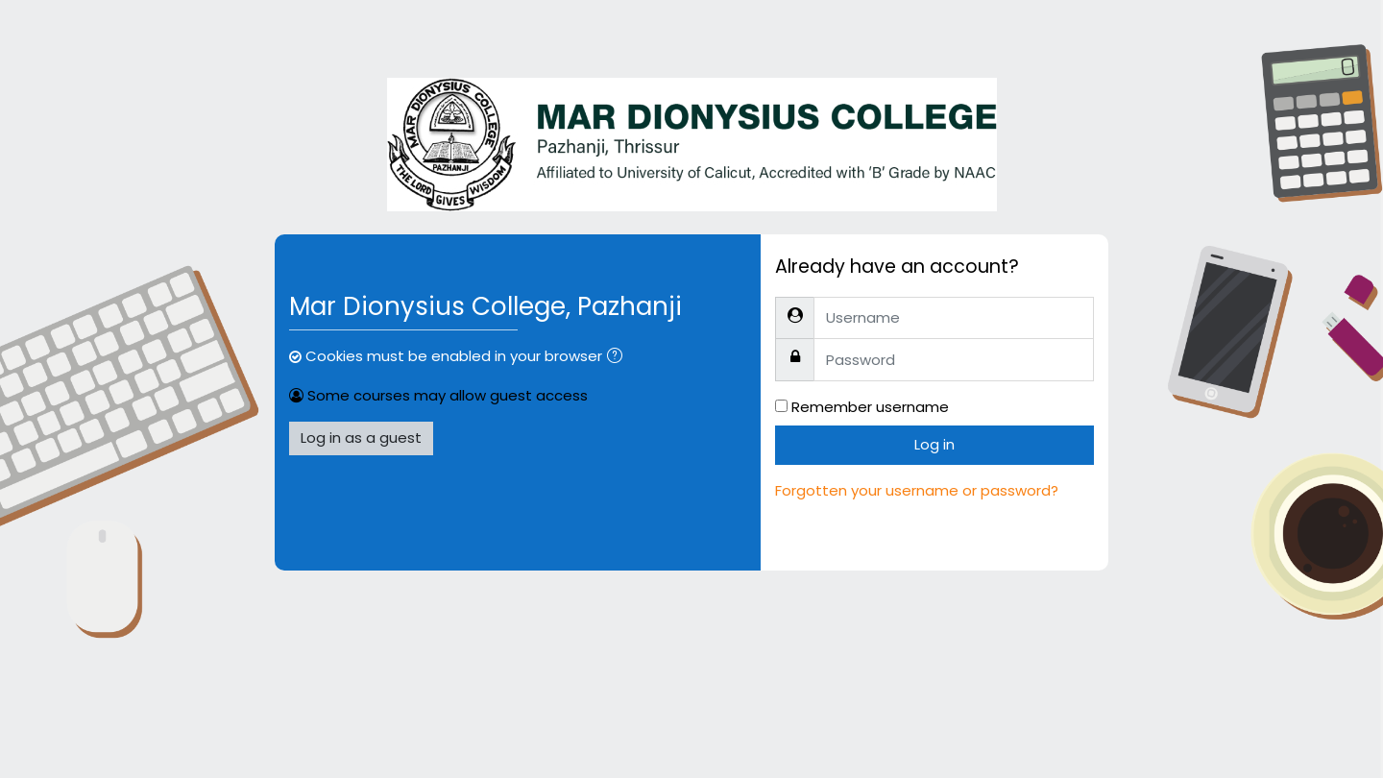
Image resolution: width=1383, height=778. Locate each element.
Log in (934, 444)
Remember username (870, 407)
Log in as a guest (361, 437)
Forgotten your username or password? (916, 490)
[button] (618, 358)
